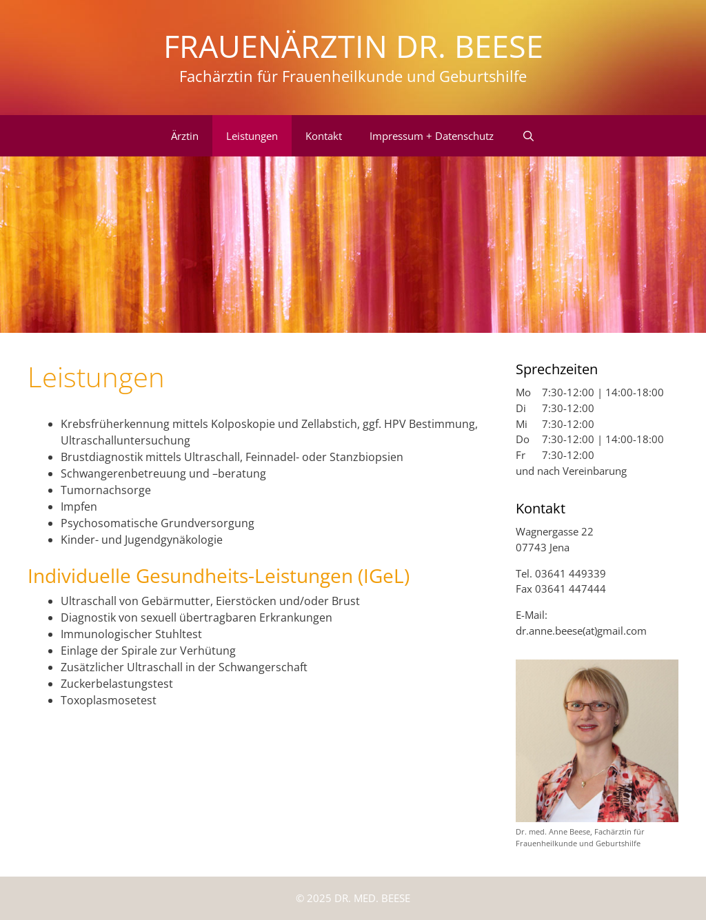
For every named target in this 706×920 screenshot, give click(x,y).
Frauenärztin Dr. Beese (353, 46)
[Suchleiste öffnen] (527, 135)
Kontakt (323, 136)
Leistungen (252, 136)
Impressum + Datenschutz (432, 136)
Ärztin (185, 136)
